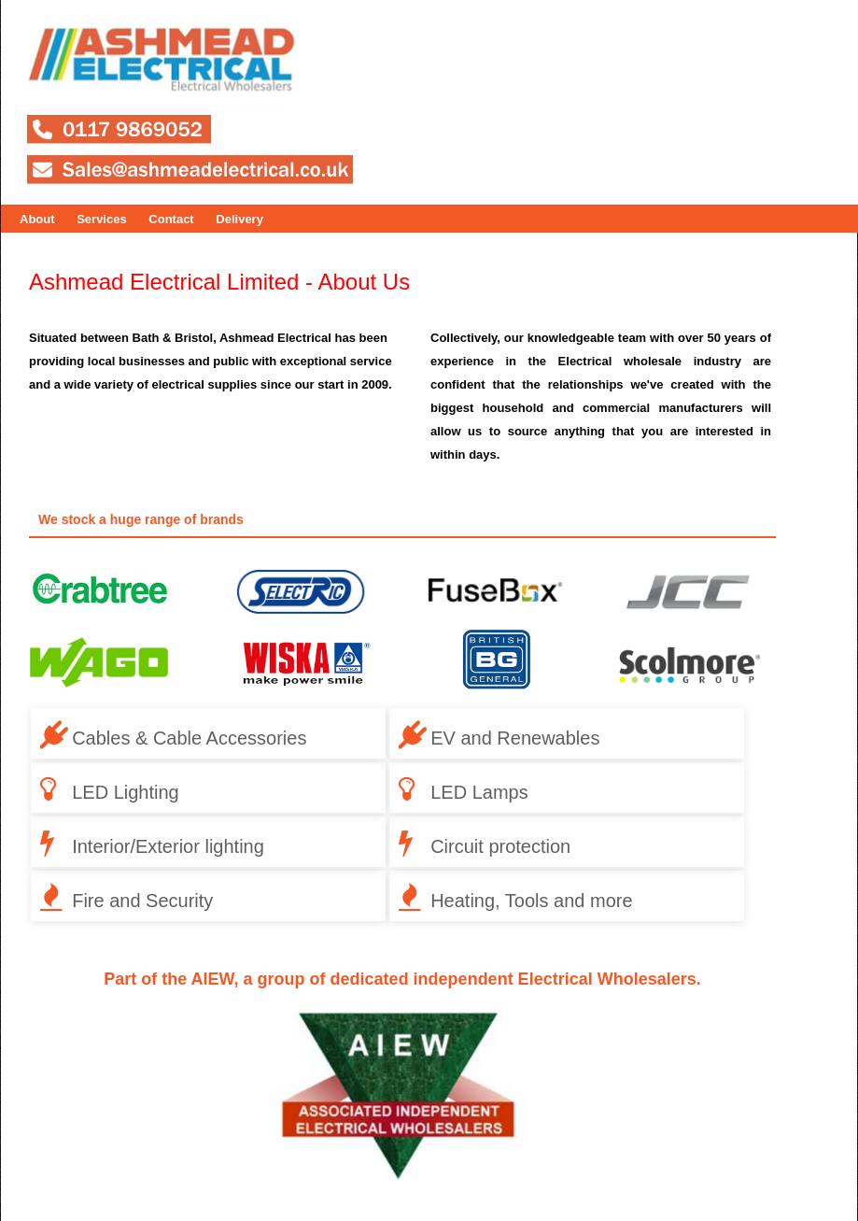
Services (102, 219)
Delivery (239, 219)
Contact (170, 219)
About (37, 219)
